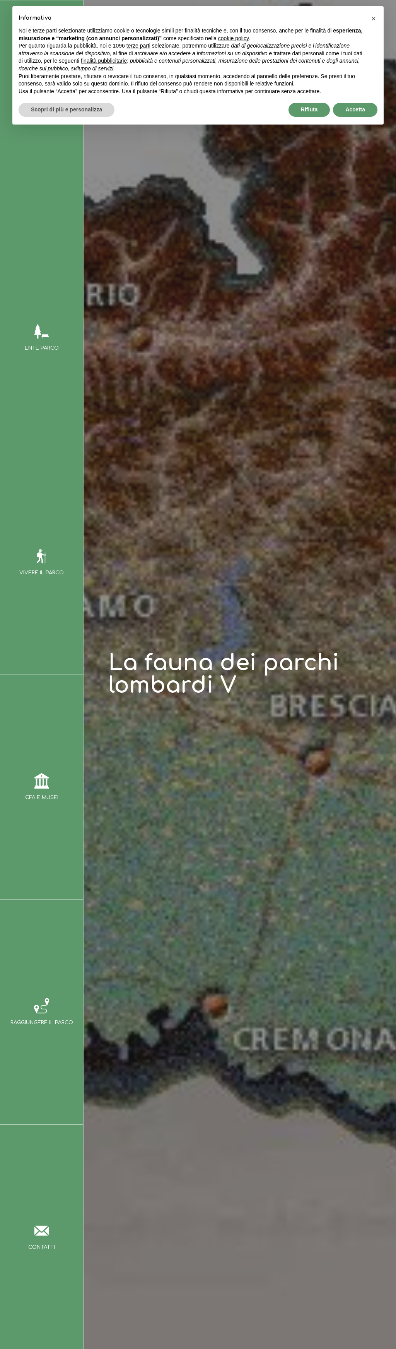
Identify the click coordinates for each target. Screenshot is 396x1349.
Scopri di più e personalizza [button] (66, 109)
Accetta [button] (355, 109)
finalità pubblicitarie (104, 61)
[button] (373, 18)
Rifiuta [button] (309, 109)
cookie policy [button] (233, 38)
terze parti (138, 46)
